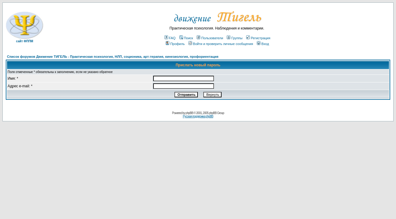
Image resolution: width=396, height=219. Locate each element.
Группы (235, 38)
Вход (263, 44)
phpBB (189, 113)
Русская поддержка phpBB (198, 116)
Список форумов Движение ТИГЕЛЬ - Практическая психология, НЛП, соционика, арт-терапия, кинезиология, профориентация (113, 56)
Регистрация (258, 38)
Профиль (175, 44)
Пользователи (210, 38)
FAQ (170, 38)
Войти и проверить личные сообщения (220, 44)
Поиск (186, 38)
